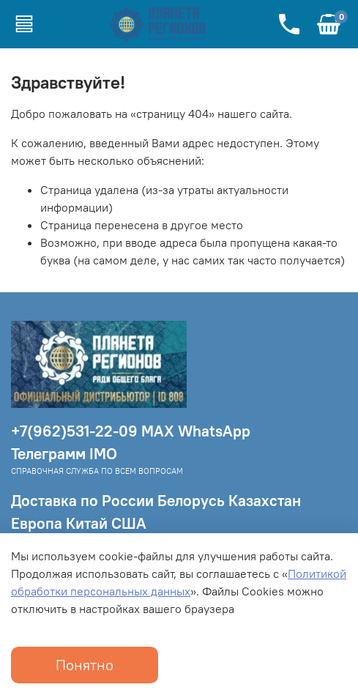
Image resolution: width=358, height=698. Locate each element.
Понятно (84, 665)
